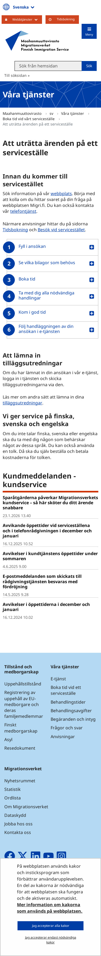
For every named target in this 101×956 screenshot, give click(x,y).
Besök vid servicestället (61, 230)
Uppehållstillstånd (22, 684)
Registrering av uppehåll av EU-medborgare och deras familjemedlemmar (23, 704)
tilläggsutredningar (22, 403)
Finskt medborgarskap (20, 728)
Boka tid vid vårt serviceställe (29, 118)
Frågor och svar (67, 728)
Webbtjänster (27, 19)
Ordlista (12, 798)
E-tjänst (58, 679)
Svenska (24, 7)
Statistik (12, 789)
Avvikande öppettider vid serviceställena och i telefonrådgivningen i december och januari (47, 530)
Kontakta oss (17, 832)
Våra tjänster (73, 113)
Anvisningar (63, 736)
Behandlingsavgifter (71, 711)
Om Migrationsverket (26, 807)
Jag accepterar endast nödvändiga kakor (50, 939)
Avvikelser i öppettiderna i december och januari (46, 606)
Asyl (8, 739)
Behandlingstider (68, 702)
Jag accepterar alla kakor (50, 925)
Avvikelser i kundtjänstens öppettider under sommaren (50, 556)
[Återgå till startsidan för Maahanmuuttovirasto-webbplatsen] (37, 41)
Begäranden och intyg (73, 719)
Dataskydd (15, 815)
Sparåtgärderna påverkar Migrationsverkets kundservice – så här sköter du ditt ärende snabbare (50, 503)
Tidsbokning (66, 19)
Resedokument (19, 748)
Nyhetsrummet (19, 781)
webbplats (61, 193)
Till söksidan (15, 75)
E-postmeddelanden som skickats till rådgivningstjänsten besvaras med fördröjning (42, 581)
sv (52, 113)
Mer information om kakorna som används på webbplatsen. (49, 908)
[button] (50, 247)
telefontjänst (23, 211)
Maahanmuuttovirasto (23, 113)
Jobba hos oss (18, 824)
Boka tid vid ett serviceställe (66, 690)
